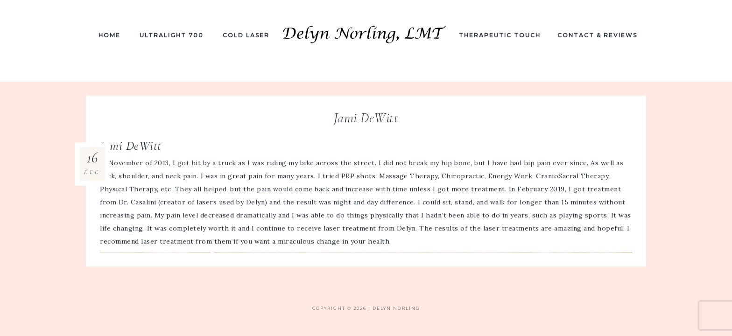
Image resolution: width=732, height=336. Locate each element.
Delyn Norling (366, 41)
